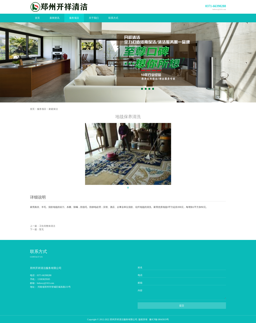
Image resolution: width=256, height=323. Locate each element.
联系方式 (113, 18)
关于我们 (94, 18)
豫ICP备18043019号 (159, 319)
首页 (37, 18)
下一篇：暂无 (37, 229)
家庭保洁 (53, 109)
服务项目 (74, 18)
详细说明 (38, 197)
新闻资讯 (54, 18)
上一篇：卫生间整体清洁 (42, 226)
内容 (140, 290)
